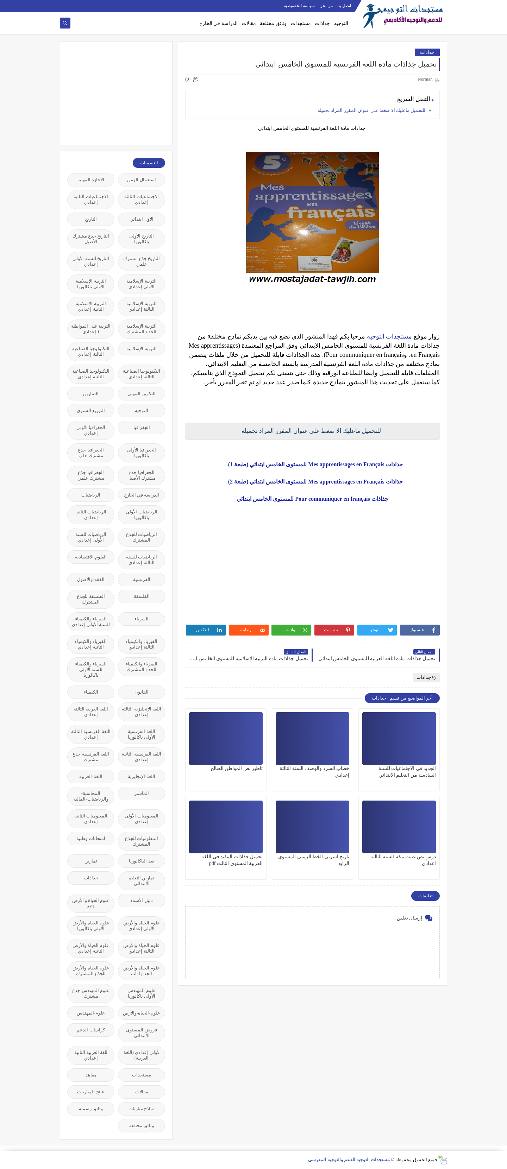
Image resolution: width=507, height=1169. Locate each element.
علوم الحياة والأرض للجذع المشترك (91, 970)
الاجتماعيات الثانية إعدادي (91, 199)
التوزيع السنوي (91, 410)
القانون (141, 692)
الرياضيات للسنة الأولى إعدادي (90, 537)
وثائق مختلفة (273, 23)
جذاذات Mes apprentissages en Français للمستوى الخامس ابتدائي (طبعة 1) (313, 464)
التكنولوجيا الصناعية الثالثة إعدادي (90, 351)
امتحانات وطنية (90, 838)
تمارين (90, 861)
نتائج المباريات (90, 1091)
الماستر (141, 793)
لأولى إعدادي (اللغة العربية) (142, 1055)
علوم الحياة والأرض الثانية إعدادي (91, 948)
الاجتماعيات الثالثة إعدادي (141, 199)
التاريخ (91, 219)
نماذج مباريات (142, 1108)
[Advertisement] (112, 93)
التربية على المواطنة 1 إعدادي (91, 328)
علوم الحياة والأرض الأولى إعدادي (141, 925)
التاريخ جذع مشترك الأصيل (91, 238)
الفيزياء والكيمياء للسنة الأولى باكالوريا (91, 669)
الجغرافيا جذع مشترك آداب (91, 452)
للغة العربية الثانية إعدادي (91, 1055)
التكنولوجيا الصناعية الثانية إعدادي (90, 373)
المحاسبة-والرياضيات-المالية (90, 796)
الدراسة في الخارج (218, 23)
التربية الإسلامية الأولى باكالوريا (91, 283)
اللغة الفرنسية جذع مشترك (91, 756)
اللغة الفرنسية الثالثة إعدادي (91, 734)
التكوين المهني (141, 393)
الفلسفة (142, 596)
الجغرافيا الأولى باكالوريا (141, 452)
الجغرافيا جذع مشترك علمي (90, 475)
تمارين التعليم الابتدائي (142, 880)
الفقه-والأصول (90, 579)
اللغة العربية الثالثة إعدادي (91, 711)
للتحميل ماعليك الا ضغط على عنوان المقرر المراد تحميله (371, 110)
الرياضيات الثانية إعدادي (90, 514)
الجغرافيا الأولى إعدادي (90, 430)
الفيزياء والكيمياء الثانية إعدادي (91, 644)
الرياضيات (90, 495)
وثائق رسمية (91, 1108)
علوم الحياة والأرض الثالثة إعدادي (141, 948)
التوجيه (341, 23)
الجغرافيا (141, 427)
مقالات (249, 23)
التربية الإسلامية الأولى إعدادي (141, 283)
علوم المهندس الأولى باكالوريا (141, 993)
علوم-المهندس (91, 1013)
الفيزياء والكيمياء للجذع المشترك (141, 666)
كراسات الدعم (91, 1029)
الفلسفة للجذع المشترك (91, 599)
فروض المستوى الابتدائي (141, 1032)
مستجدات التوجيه (389, 336)
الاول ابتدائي (141, 219)
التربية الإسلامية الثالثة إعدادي (141, 306)
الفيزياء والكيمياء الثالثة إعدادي (141, 644)
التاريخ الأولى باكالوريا (141, 238)
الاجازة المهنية (90, 179)
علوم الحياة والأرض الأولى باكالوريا (91, 925)
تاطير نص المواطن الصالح (237, 768)
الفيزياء (141, 618)
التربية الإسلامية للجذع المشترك (141, 328)
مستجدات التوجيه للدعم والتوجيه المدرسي (349, 1159)
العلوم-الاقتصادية (91, 557)
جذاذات (322, 23)
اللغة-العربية (90, 776)
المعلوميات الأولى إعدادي (141, 818)
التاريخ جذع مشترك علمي (141, 261)
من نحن (326, 5)
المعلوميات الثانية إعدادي (90, 818)
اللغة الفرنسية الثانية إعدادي (141, 756)
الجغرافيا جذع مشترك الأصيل (141, 475)
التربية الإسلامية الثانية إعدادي (91, 306)
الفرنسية (141, 579)
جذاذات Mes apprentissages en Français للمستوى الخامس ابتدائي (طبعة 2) (313, 482)
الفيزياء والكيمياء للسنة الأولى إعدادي (91, 621)
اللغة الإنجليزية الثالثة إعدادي (141, 711)
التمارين (91, 393)
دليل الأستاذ (141, 900)
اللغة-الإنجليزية (141, 776)
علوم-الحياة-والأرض (141, 1013)
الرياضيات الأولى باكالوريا (141, 514)
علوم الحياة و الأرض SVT (91, 903)
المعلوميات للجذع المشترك (141, 841)
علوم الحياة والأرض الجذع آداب (141, 970)
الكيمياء (91, 692)
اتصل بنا (344, 5)
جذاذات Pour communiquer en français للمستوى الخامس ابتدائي (312, 499)
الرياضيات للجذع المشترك (141, 537)
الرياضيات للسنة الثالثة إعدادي (141, 559)
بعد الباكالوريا (141, 861)
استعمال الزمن (141, 179)
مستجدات (301, 23)
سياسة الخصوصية (299, 5)
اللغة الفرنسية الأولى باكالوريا (141, 734)
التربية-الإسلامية (141, 348)
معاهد (91, 1075)
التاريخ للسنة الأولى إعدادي (91, 261)
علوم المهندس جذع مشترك (90, 993)
